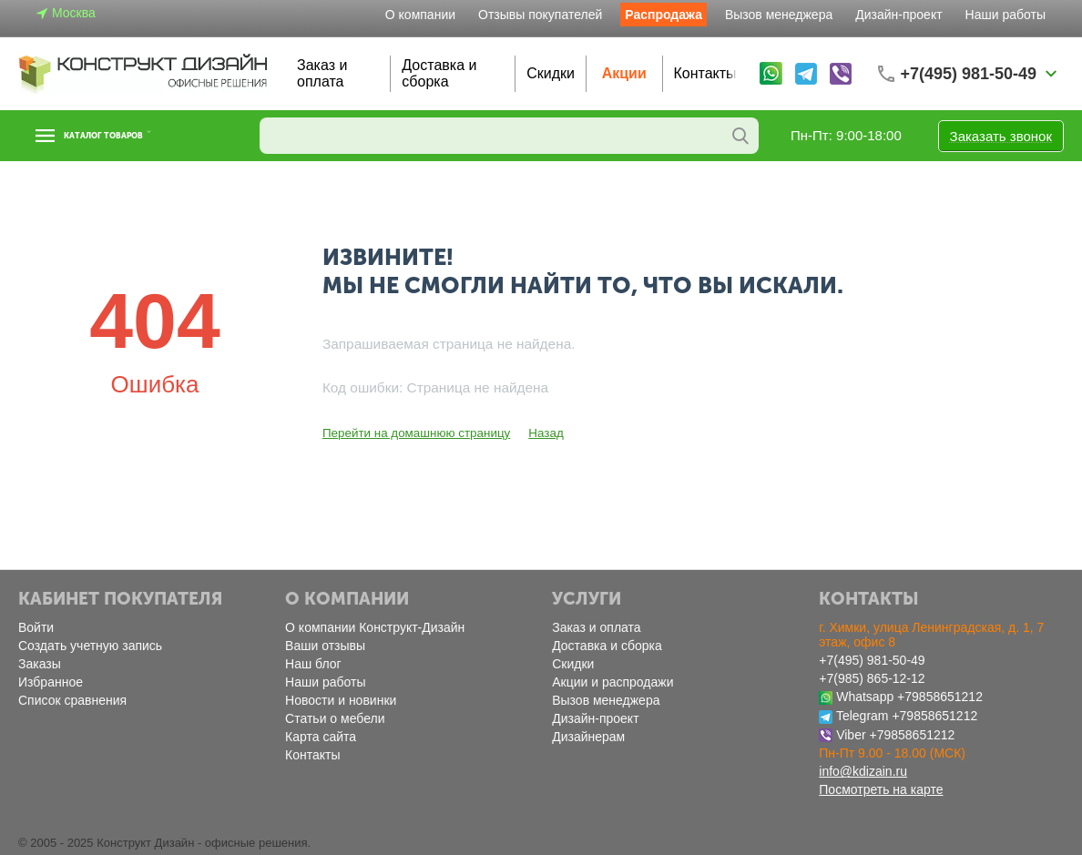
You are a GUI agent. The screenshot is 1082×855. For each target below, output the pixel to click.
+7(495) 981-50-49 (871, 660)
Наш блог (313, 664)
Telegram (862, 715)
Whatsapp (864, 696)
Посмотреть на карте (881, 789)
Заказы (39, 664)
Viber (850, 735)
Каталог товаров (130, 135)
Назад (539, 433)
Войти (36, 627)
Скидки (550, 73)
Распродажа (663, 14)
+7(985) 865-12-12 (871, 678)
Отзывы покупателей (540, 14)
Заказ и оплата (322, 73)
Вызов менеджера (778, 14)
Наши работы (1005, 14)
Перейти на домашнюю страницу (413, 433)
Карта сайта (320, 736)
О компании (420, 14)
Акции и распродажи (612, 682)
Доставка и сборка (439, 73)
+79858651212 (940, 696)
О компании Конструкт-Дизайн (374, 627)
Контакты (705, 73)
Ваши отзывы (325, 645)
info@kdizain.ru (863, 771)
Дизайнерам (588, 736)
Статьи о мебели (334, 718)
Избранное (50, 682)
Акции (624, 73)
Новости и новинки (340, 700)
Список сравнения (72, 700)
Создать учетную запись (90, 645)
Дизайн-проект (898, 14)
